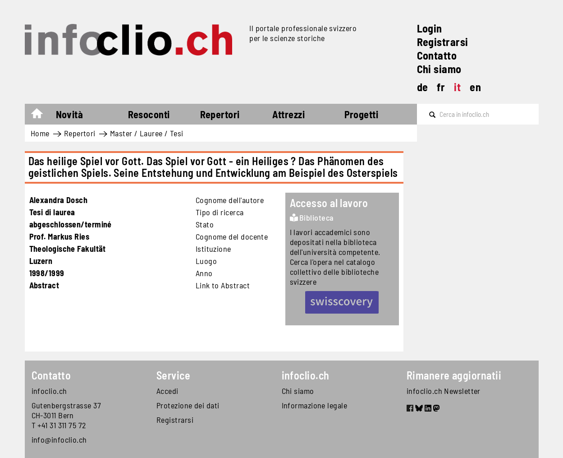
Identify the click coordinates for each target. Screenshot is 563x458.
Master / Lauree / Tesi (146, 133)
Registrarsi (442, 41)
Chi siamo (439, 68)
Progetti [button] (361, 114)
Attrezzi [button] (288, 114)
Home (41, 115)
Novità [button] (69, 114)
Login (429, 28)
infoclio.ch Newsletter (444, 391)
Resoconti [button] (149, 114)
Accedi (167, 391)
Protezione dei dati (188, 405)
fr (441, 86)
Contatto (437, 55)
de (422, 86)
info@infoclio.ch (59, 439)
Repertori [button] (220, 114)
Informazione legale (315, 405)
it (457, 86)
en (475, 86)
